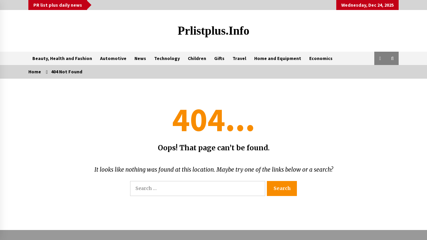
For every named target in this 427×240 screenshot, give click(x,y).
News (140, 58)
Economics (321, 58)
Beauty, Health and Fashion (62, 58)
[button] (380, 58)
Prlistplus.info (214, 30)
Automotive (113, 58)
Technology (167, 58)
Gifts (219, 58)
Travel (239, 58)
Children (197, 58)
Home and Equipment (277, 58)
